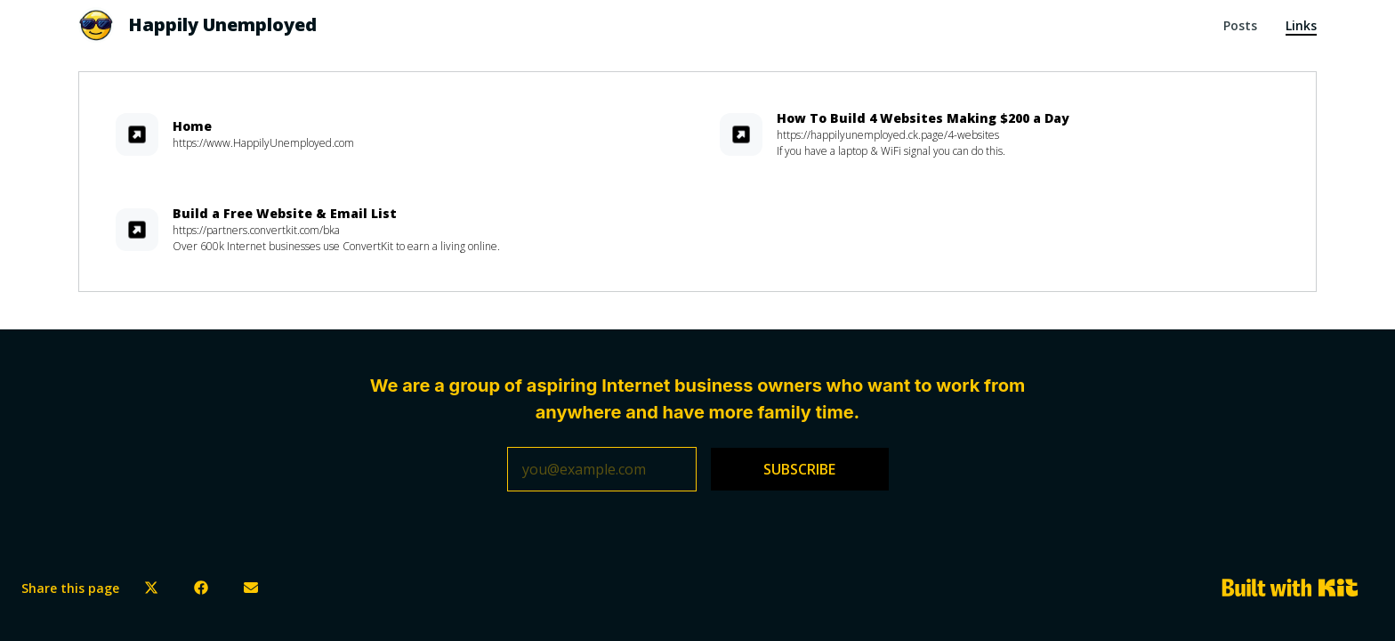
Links (1301, 25)
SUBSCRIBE (799, 469)
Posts (1240, 25)
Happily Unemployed (222, 24)
